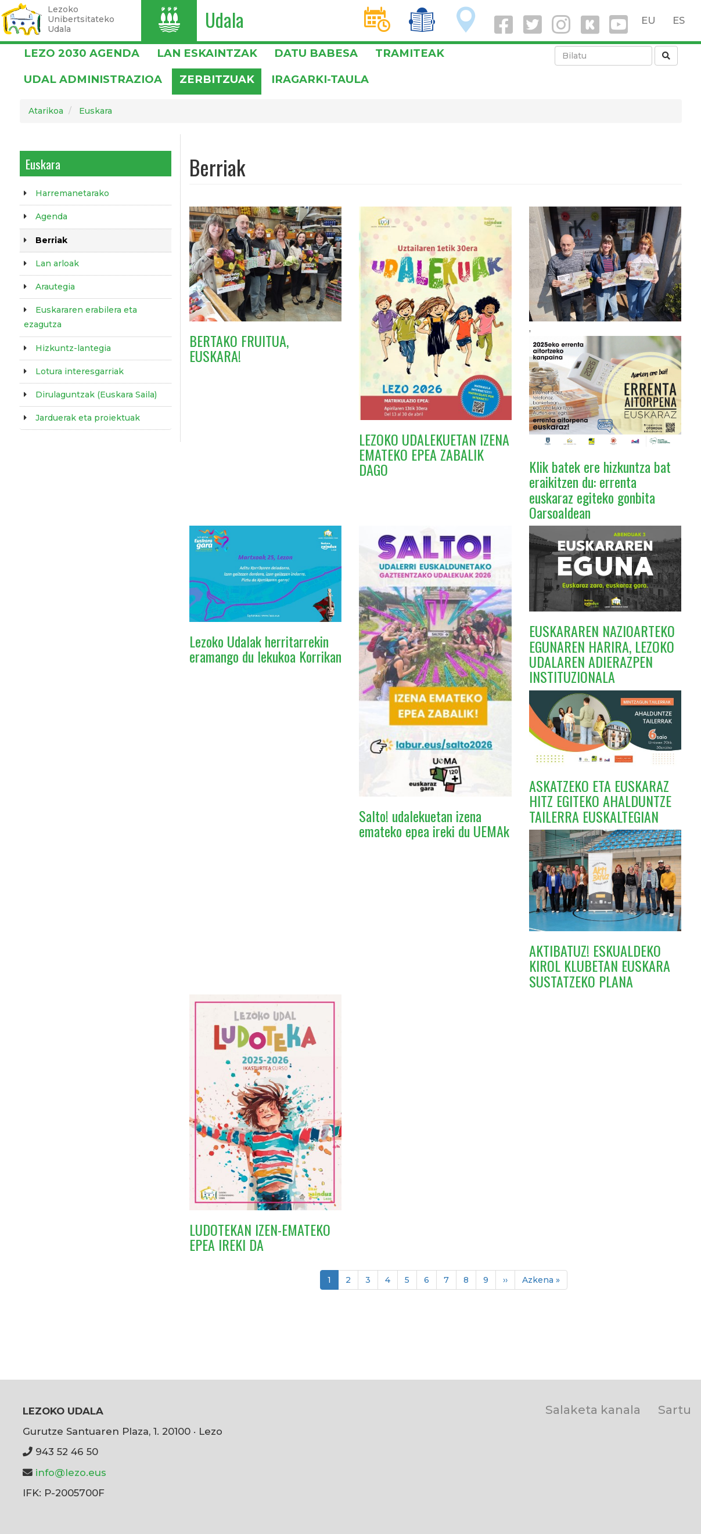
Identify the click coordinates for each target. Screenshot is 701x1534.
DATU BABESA (316, 53)
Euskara (95, 111)
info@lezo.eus (70, 1472)
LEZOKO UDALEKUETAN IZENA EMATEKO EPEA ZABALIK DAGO (434, 454)
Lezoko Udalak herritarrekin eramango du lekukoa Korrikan (265, 649)
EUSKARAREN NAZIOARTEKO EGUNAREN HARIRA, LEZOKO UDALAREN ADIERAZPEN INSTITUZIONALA (602, 653)
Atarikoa (45, 111)
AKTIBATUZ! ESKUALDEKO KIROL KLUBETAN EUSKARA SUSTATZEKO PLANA (599, 966)
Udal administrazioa (93, 79)
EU (648, 20)
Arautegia (55, 286)
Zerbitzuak (216, 79)
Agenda (51, 216)
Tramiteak (409, 53)
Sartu (674, 1409)
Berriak (51, 240)
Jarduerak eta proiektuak (87, 418)
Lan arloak (57, 263)
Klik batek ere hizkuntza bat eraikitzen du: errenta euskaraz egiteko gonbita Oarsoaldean (600, 489)
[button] (265, 263)
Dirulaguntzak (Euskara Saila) (96, 394)
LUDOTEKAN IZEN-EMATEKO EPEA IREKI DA (259, 1237)
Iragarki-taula (320, 79)
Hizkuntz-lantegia (73, 348)
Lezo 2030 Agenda (81, 53)
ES (679, 20)
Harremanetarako (72, 193)
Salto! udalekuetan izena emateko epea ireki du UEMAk (434, 823)
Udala (224, 19)
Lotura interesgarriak (79, 371)
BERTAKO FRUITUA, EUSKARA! (239, 348)
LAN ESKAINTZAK (207, 53)
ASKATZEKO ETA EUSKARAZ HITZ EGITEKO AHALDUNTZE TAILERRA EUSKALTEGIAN (600, 801)
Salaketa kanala (593, 1409)
